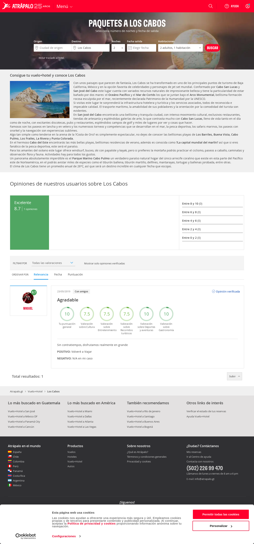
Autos (70, 466)
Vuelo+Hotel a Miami (79, 411)
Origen (38, 41)
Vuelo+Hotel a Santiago (141, 416)
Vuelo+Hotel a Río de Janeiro (143, 411)
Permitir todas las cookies (220, 514)
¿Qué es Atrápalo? (137, 452)
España (17, 452)
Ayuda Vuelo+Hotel (198, 416)
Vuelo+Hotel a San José (21, 411)
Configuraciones (64, 536)
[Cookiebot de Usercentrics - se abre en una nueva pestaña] (25, 536)
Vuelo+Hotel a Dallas (79, 416)
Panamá (18, 471)
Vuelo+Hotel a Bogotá (140, 426)
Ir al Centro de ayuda (199, 456)
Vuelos (71, 452)
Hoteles (72, 456)
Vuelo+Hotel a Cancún (21, 426)
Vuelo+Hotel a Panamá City (24, 421)
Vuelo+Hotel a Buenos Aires (143, 421)
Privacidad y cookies (139, 461)
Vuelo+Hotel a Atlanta (80, 421)
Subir (234, 376)
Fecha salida (134, 41)
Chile (16, 456)
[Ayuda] (231, 6)
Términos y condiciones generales (146, 456)
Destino (76, 41)
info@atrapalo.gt (205, 479)
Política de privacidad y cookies (91, 523)
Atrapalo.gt (16, 391)
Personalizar (221, 526)
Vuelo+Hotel (35, 391)
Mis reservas (194, 452)
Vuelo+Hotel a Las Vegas (81, 426)
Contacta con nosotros (200, 461)
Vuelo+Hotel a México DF (23, 416)
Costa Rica (19, 476)
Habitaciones (166, 41)
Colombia (18, 461)
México (17, 485)
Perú (15, 466)
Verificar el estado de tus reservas (206, 411)
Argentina (18, 480)
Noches (116, 41)
